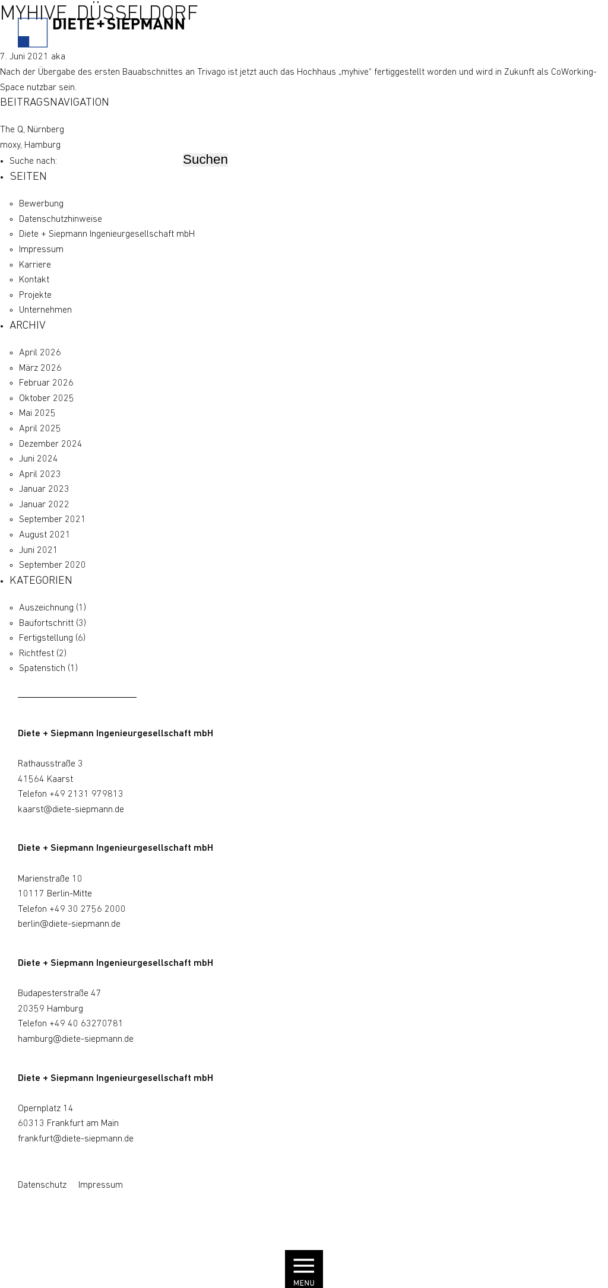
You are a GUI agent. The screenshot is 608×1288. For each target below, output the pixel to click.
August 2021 (45, 535)
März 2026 (40, 368)
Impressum (41, 250)
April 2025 (40, 429)
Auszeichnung (46, 608)
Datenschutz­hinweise (60, 219)
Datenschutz (42, 1185)
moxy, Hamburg (30, 145)
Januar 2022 (44, 505)
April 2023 (40, 474)
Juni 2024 (38, 459)
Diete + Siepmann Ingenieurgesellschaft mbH (107, 234)
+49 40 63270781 (86, 1024)
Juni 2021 (38, 550)
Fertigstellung (46, 638)
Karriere (35, 265)
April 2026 (40, 353)
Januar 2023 (44, 489)
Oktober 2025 (46, 398)
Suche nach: (33, 161)
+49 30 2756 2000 (87, 909)
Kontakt (34, 280)
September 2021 (52, 519)
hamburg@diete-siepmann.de (76, 1039)
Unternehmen (45, 310)
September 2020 (52, 565)
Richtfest (36, 654)
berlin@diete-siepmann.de (69, 924)
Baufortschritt (46, 623)
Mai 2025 (37, 413)
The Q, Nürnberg (32, 130)
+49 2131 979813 (86, 794)
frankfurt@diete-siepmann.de (76, 1139)
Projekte (35, 295)
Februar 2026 (46, 383)
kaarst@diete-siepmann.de (71, 810)
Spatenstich (42, 668)
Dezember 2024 (51, 444)
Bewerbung (41, 204)
